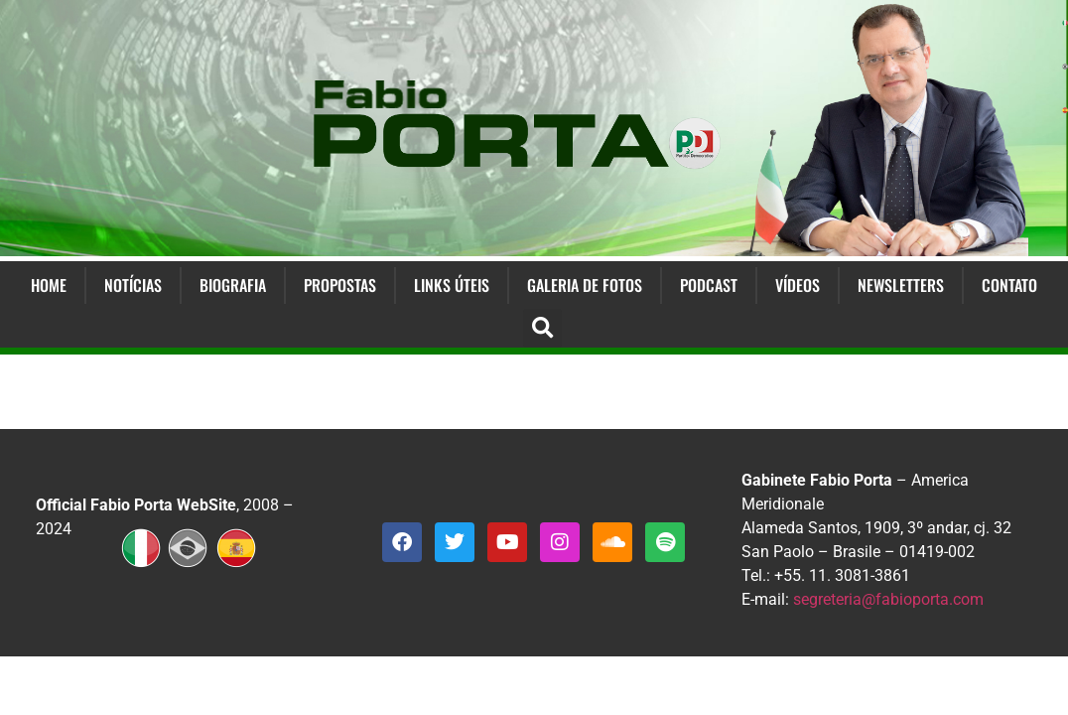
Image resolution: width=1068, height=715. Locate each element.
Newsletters (901, 285)
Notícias (133, 285)
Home (49, 285)
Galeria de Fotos (584, 285)
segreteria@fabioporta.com (888, 599)
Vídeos (797, 285)
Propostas (340, 285)
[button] (542, 328)
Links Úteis (451, 285)
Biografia (233, 285)
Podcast (708, 285)
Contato (1009, 285)
